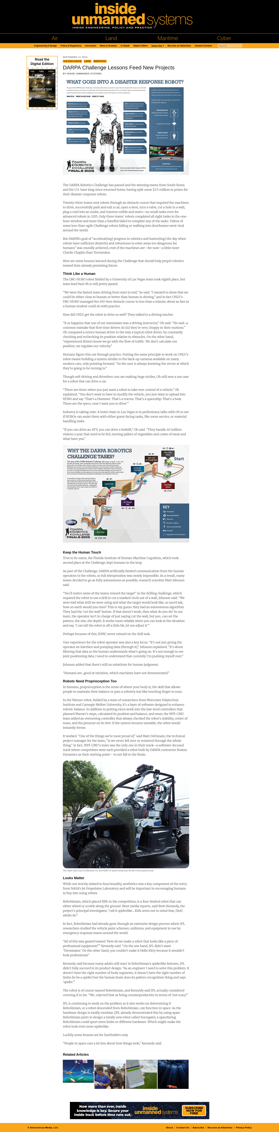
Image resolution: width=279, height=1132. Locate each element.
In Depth (125, 45)
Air (55, 38)
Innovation (90, 45)
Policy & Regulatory (71, 45)
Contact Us (182, 1127)
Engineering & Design (45, 45)
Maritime (168, 38)
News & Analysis (108, 45)
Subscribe (156, 45)
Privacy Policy (244, 1127)
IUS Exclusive (72, 61)
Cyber (224, 38)
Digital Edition (140, 45)
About (169, 1127)
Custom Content (203, 45)
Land (111, 38)
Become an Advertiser (179, 45)
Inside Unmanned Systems (84, 73)
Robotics (100, 61)
